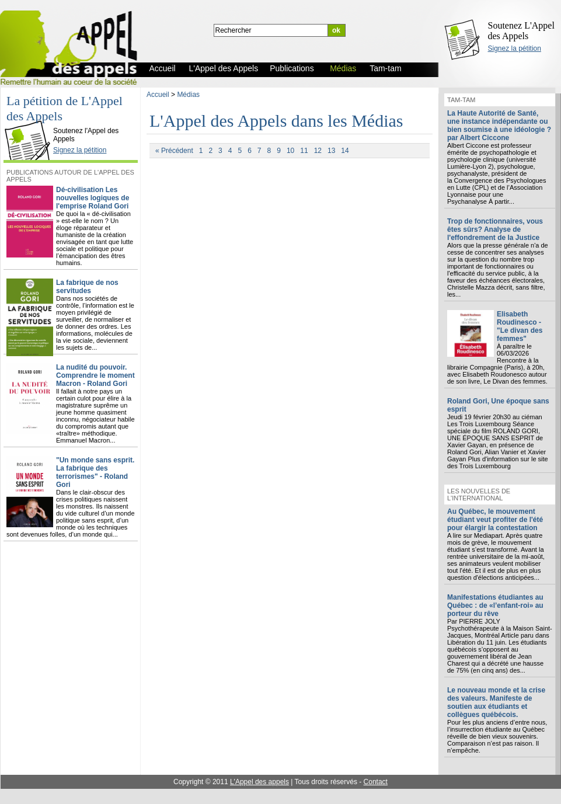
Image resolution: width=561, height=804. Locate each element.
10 (290, 151)
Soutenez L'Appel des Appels (521, 30)
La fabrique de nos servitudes (87, 287)
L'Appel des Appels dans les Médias (276, 120)
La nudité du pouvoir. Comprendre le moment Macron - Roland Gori (95, 375)
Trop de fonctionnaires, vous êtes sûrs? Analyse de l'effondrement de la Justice (495, 229)
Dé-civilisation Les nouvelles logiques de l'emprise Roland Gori (92, 198)
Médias (188, 95)
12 (318, 151)
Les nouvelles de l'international (478, 495)
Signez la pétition (514, 48)
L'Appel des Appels (30, 121)
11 (304, 151)
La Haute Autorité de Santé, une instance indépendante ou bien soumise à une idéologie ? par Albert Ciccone (499, 125)
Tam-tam (461, 99)
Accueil (158, 95)
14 (345, 151)
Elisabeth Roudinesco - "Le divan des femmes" (519, 326)
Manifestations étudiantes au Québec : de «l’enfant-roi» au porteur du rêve (495, 605)
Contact (376, 782)
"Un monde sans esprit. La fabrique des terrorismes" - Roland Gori (95, 472)
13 (331, 151)
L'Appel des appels (259, 782)
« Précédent (174, 151)
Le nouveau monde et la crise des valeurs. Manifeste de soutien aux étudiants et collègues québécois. (496, 702)
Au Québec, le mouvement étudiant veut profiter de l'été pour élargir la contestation (495, 519)
